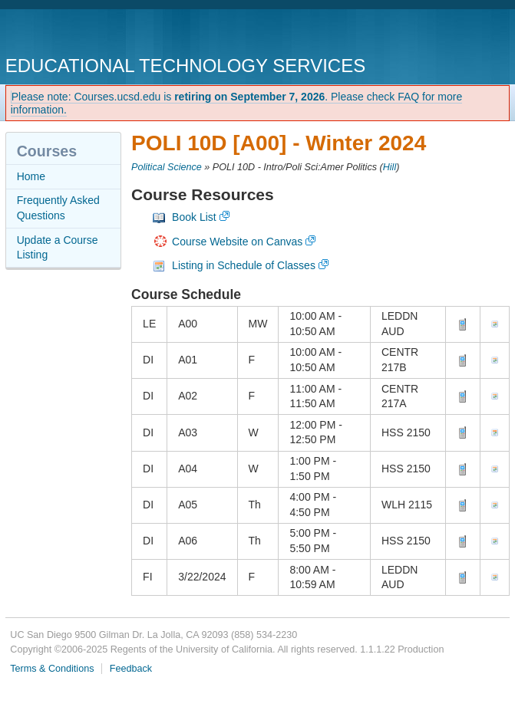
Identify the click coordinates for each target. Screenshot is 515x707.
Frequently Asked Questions (58, 208)
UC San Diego (93, 34)
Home (31, 176)
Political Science (166, 167)
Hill (390, 167)
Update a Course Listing (57, 247)
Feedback (131, 668)
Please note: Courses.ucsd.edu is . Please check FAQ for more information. (237, 103)
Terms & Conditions (52, 668)
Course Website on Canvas (237, 241)
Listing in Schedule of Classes (243, 265)
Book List (194, 217)
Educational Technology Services (185, 65)
